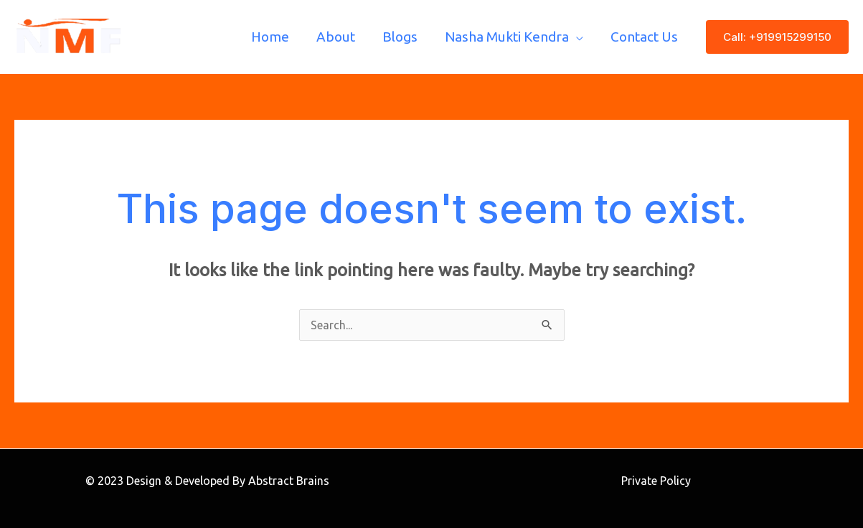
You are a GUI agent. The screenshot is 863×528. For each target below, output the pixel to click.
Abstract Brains (288, 480)
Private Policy (656, 480)
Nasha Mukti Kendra (507, 36)
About (335, 36)
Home (270, 36)
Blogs (400, 36)
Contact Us (644, 36)
